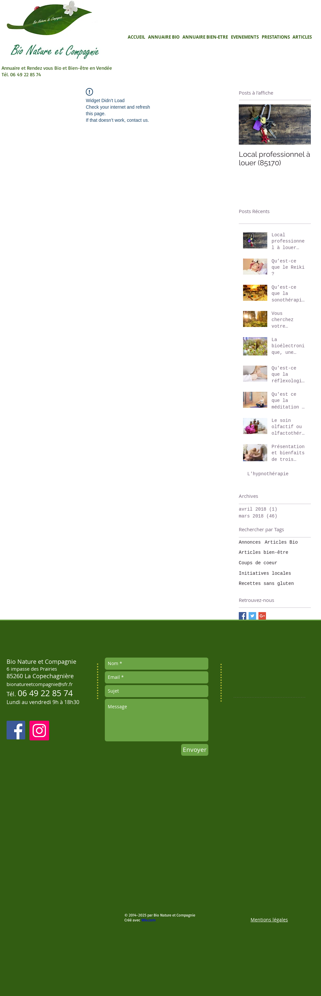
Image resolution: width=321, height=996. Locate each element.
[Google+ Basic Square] (262, 616)
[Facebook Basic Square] (242, 616)
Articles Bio (281, 542)
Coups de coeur (258, 563)
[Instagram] (39, 730)
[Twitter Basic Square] (252, 616)
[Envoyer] (194, 750)
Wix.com (149, 919)
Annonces (250, 542)
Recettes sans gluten (266, 583)
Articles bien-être (263, 552)
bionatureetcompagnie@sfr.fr (40, 684)
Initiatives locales (265, 573)
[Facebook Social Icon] (16, 730)
